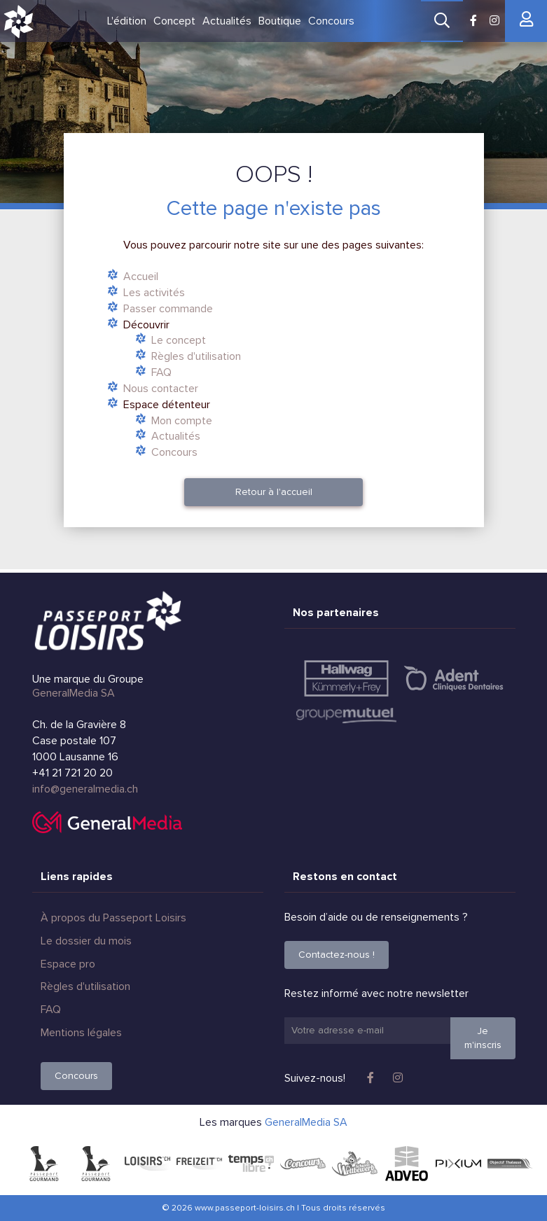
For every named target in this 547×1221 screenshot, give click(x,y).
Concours (331, 21)
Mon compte (181, 421)
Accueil (140, 277)
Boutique (279, 21)
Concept (174, 21)
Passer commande (168, 309)
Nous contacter (160, 389)
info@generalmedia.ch (85, 789)
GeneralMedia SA (73, 693)
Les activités (154, 293)
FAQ (161, 372)
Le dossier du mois (86, 941)
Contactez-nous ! (336, 955)
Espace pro (68, 964)
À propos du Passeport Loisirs (113, 918)
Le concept (178, 340)
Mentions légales (81, 1033)
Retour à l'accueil (273, 492)
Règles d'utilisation (196, 356)
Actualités (226, 21)
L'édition (126, 21)
